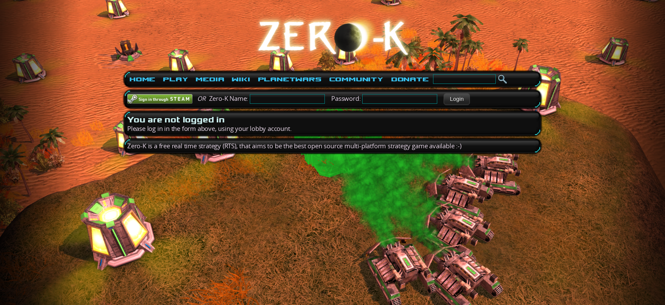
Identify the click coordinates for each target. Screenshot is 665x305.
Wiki (241, 79)
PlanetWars (289, 79)
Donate (410, 79)
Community (356, 79)
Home (142, 79)
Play (175, 79)
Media (210, 79)
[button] (456, 99)
